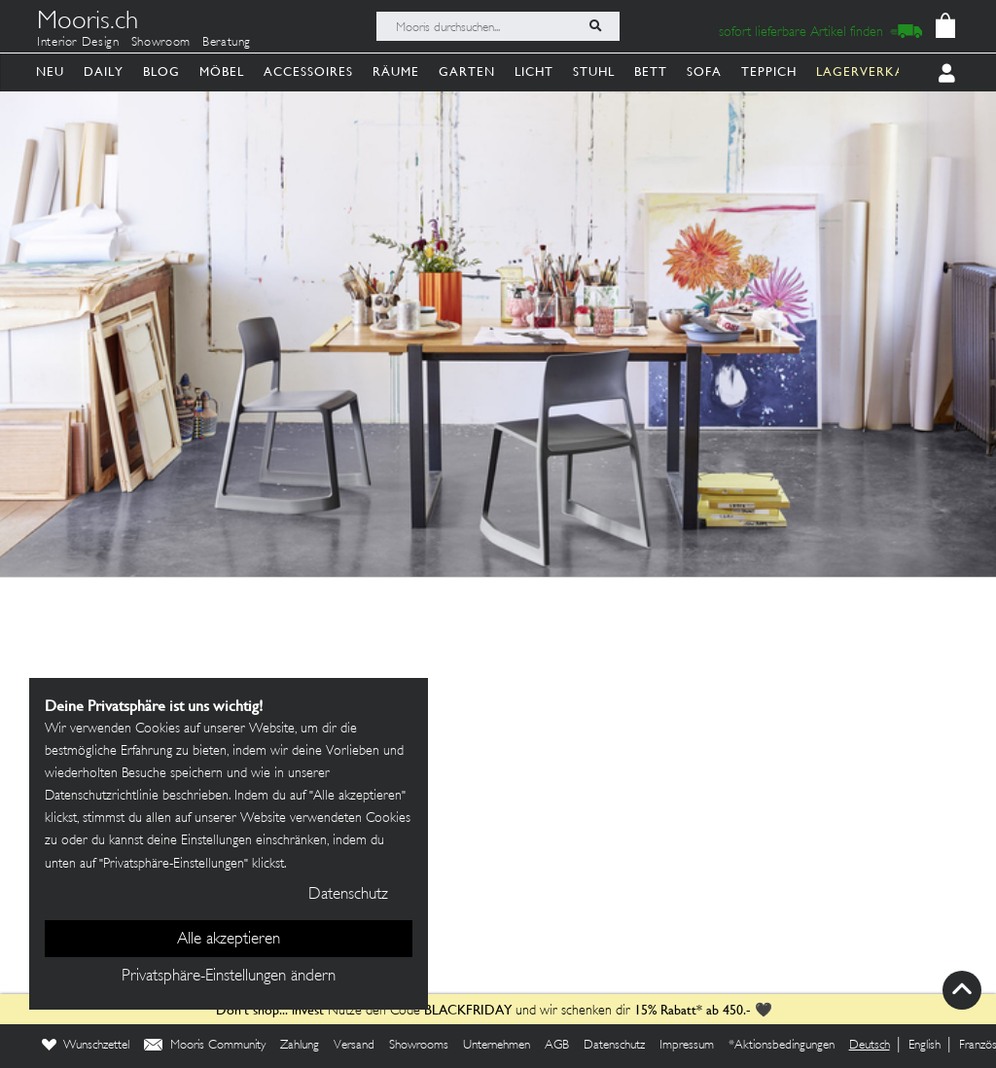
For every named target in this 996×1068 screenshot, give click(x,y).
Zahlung (299, 1045)
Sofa (704, 71)
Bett (650, 71)
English (924, 1045)
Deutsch (869, 1045)
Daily (104, 71)
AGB (557, 1045)
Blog (161, 71)
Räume (396, 71)
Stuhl (594, 71)
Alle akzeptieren (228, 939)
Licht (534, 71)
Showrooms (418, 1045)
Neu (50, 71)
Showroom (161, 43)
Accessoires (308, 71)
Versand (354, 1045)
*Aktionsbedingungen (782, 1045)
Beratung (226, 43)
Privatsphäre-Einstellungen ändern (229, 976)
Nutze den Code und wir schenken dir (423, 1011)
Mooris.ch (87, 23)
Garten (467, 71)
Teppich (769, 71)
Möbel (221, 71)
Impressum (686, 1045)
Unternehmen (496, 1045)
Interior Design (78, 43)
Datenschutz (614, 1045)
